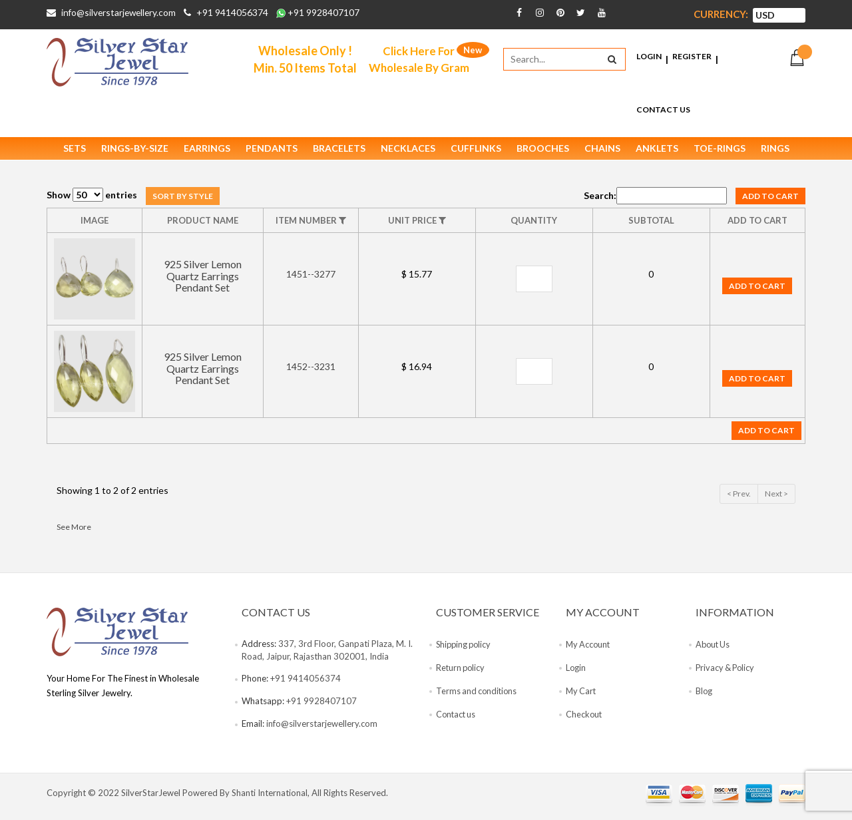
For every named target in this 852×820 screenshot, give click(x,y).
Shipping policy (465, 650)
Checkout (584, 720)
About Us (714, 650)
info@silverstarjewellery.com (120, 12)
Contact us (457, 720)
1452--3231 (310, 372)
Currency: (721, 14)
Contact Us (663, 112)
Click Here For (422, 60)
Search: (655, 201)
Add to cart (770, 201)
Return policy (461, 673)
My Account (589, 650)
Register (692, 59)
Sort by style (182, 201)
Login (649, 59)
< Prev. (739, 499)
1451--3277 (310, 280)
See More (74, 532)
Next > (776, 499)
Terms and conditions (478, 697)
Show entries (92, 201)
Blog (704, 697)
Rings (775, 153)
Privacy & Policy (726, 673)
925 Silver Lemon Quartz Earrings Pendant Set (203, 282)
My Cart (582, 697)
